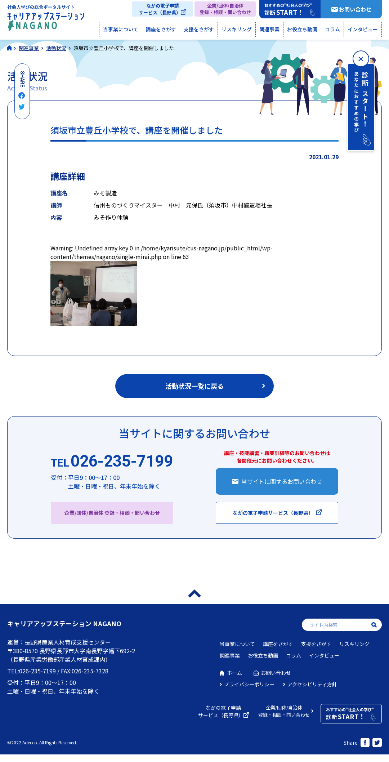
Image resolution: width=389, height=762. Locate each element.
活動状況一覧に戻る (194, 386)
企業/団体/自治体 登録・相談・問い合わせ (112, 512)
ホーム (234, 672)
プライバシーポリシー (249, 684)
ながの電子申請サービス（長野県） (160, 9)
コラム (332, 29)
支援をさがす (199, 29)
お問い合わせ (355, 9)
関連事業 (269, 29)
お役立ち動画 (302, 29)
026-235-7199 (112, 461)
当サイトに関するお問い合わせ (281, 481)
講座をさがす (161, 29)
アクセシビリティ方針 (312, 684)
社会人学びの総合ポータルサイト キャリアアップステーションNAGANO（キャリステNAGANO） (45, 19)
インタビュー (363, 29)
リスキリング (237, 29)
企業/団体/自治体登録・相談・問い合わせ (225, 8)
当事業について (120, 29)
